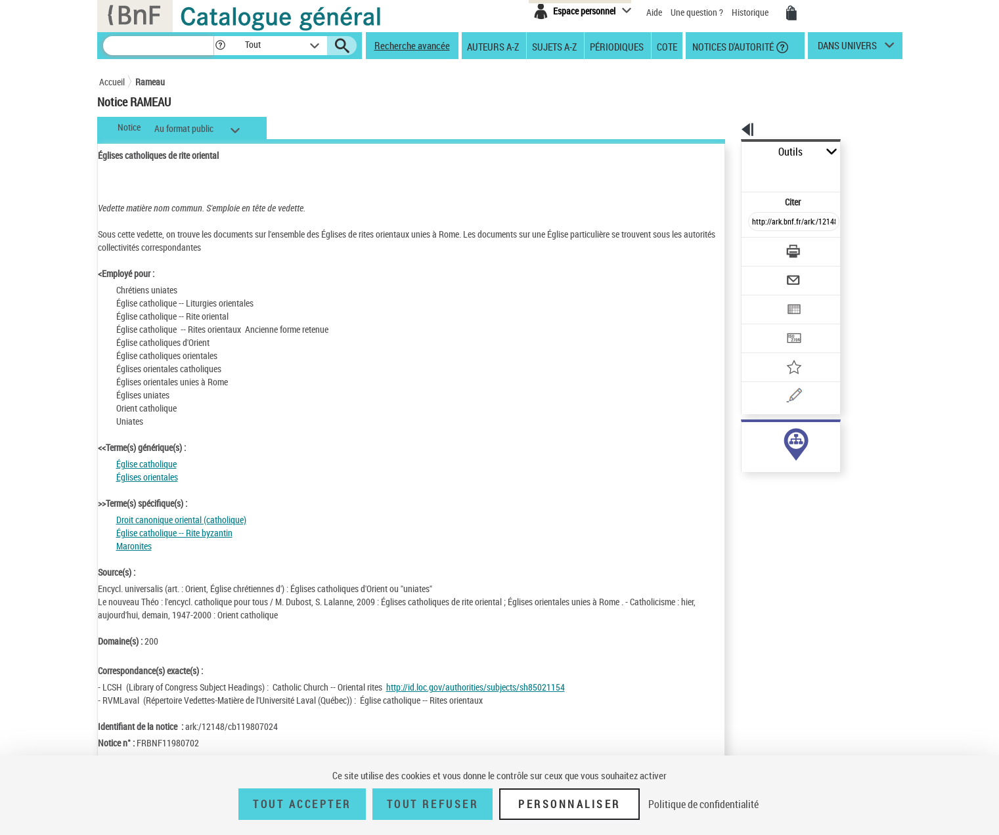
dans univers (847, 48)
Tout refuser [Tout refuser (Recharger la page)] (432, 804)
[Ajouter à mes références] (765, 325)
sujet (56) (745, 438)
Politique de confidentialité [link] (703, 804)
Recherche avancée (412, 45)
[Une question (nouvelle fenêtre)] (783, 350)
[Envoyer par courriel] (757, 248)
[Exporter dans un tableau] (766, 274)
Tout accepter (302, 804)
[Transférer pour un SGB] (763, 299)
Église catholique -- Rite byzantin (174, 532)
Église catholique (146, 464)
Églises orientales (147, 477)
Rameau (150, 81)
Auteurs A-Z (493, 46)
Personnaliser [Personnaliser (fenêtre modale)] (569, 804)
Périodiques (617, 46)
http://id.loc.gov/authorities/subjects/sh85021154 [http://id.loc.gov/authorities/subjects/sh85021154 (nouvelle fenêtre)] (475, 687)
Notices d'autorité (732, 46)
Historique (751, 12)
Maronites (134, 546)
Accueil (112, 81)
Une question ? (697, 12)
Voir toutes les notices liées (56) (778, 465)
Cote (667, 46)
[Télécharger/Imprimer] (760, 222)
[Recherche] (158, 45)
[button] (220, 45)
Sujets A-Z (554, 46)
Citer (737, 173)
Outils (727, 152)
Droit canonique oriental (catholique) (181, 519)
